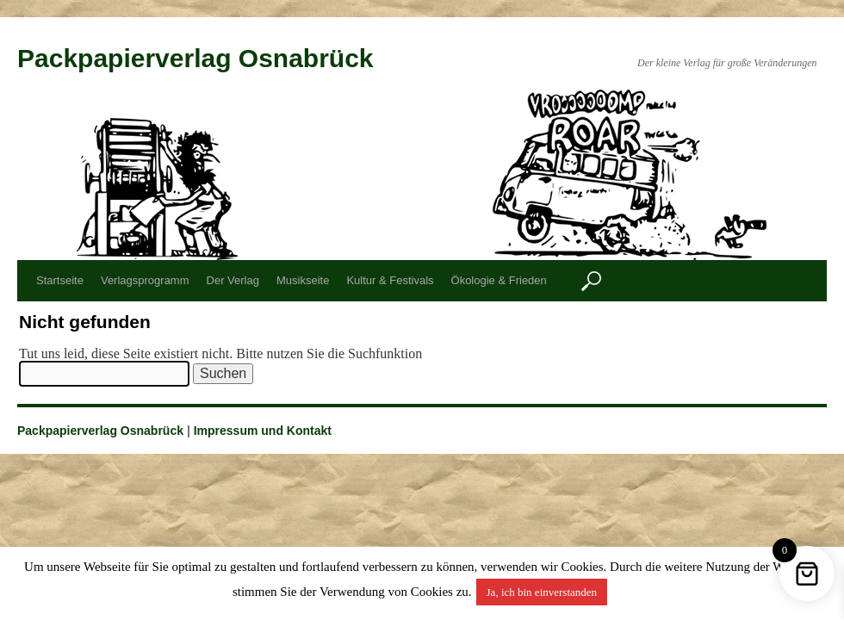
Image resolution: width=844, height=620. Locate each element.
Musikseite (302, 280)
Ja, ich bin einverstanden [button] (542, 592)
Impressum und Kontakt (263, 430)
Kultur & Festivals (389, 280)
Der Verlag (233, 280)
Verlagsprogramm (145, 280)
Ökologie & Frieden (499, 280)
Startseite (60, 280)
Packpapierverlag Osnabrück (195, 58)
